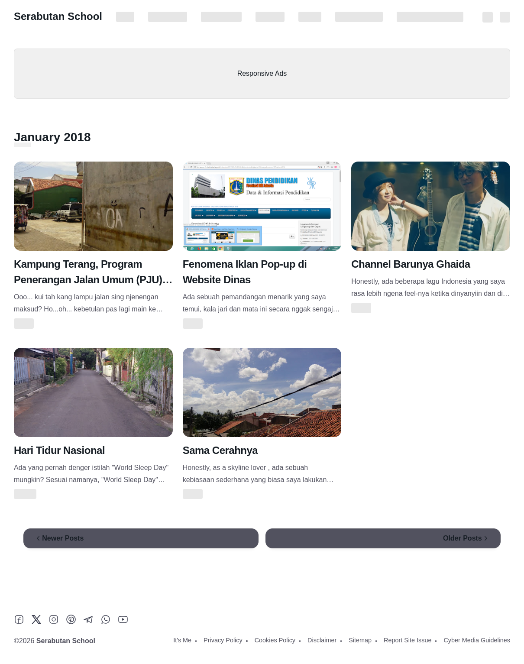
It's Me (125, 16)
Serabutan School (58, 16)
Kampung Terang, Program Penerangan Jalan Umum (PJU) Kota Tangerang (88, 279)
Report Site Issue (359, 16)
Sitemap (309, 16)
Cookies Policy (221, 16)
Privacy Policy (167, 16)
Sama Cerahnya (220, 450)
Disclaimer (270, 16)
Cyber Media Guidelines (430, 16)
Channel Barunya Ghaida (410, 264)
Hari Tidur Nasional (59, 450)
